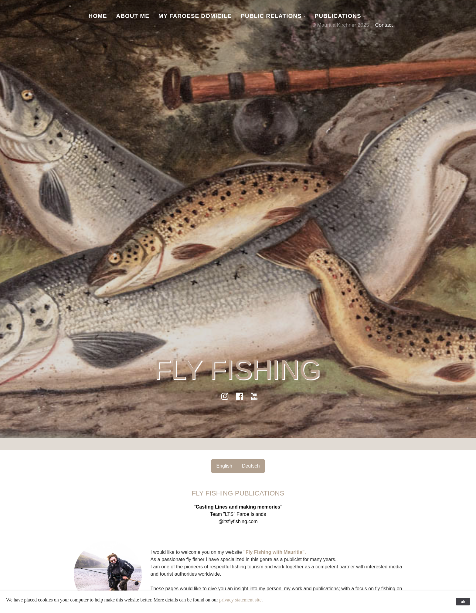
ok (463, 601)
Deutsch (251, 465)
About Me (132, 16)
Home (98, 16)
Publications (338, 16)
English (224, 465)
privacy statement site (240, 599)
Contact (384, 25)
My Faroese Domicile (195, 16)
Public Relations (271, 16)
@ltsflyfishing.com (237, 521)
